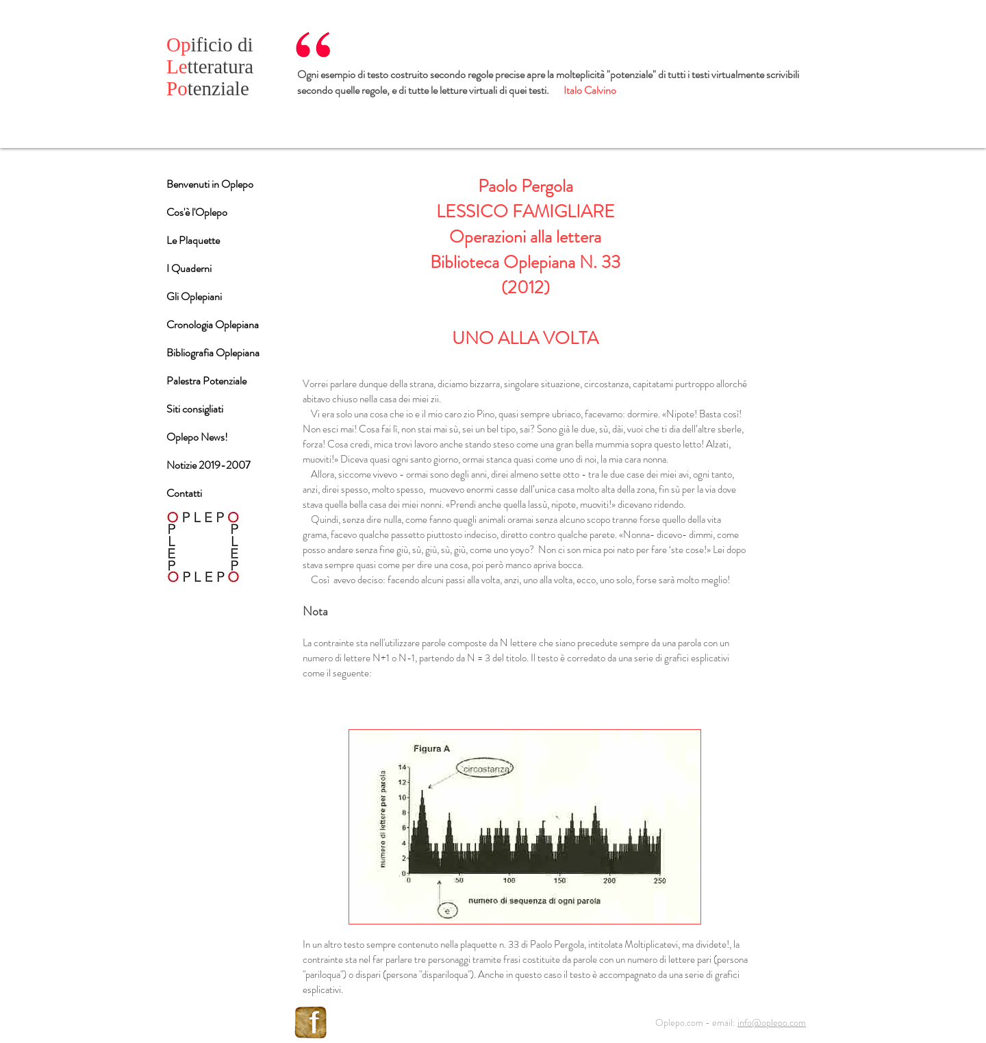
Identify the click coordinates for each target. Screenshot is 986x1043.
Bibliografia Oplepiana (213, 352)
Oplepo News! (197, 437)
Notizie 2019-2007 (208, 465)
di (245, 45)
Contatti (184, 493)
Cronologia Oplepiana (212, 324)
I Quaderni (189, 268)
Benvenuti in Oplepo (209, 184)
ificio (202, 45)
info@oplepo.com (771, 1022)
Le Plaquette (193, 240)
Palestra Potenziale (206, 381)
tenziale (207, 88)
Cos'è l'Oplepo (196, 212)
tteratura (209, 66)
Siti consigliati (194, 409)
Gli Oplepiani (194, 296)
